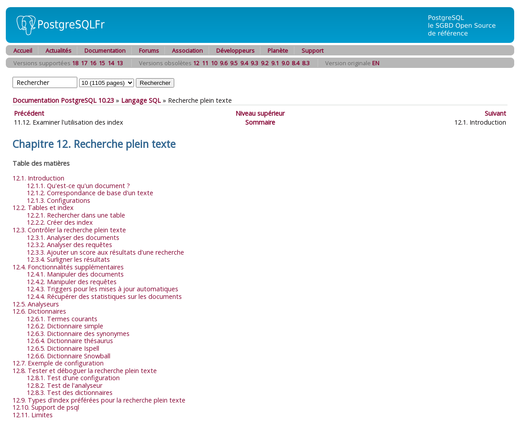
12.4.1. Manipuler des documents (75, 274)
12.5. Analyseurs (36, 304)
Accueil (22, 50)
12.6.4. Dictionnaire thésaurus (70, 340)
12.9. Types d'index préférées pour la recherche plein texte (99, 400)
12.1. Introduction (38, 178)
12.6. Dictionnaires (39, 311)
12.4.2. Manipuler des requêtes (72, 281)
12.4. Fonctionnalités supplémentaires (68, 267)
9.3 (254, 63)
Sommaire (260, 122)
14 (111, 63)
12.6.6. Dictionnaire (68, 356)
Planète (278, 50)
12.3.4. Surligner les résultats (68, 259)
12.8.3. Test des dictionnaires (70, 392)
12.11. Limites (33, 415)
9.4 (244, 63)
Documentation (105, 50)
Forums (149, 50)
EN (375, 63)
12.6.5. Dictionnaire (63, 348)
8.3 (306, 63)
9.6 (223, 63)
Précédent (29, 113)
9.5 (234, 63)
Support (312, 50)
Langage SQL (141, 100)
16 (93, 63)
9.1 (275, 63)
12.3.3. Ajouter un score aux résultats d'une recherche (105, 252)
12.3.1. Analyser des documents (73, 237)
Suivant (495, 113)
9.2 (264, 63)
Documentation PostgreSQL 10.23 (63, 100)
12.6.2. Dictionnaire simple (65, 326)
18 (75, 63)
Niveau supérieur (260, 113)
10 (214, 63)
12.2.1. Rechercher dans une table (76, 215)
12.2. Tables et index (43, 207)
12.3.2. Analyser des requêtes (69, 244)
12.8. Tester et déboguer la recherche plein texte (85, 370)
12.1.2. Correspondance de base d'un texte (90, 193)
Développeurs (235, 50)
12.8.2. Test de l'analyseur (64, 385)
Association (187, 50)
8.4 (295, 63)
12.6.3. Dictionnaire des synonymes (78, 333)
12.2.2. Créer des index (60, 222)
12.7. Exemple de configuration (58, 363)
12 (196, 63)
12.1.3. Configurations (58, 200)
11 (205, 63)
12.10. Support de (46, 407)
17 (84, 63)
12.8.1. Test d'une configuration (73, 377)
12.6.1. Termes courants (62, 319)
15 (102, 63)
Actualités (58, 50)
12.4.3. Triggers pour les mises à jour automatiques (102, 289)
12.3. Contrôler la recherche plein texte (69, 230)
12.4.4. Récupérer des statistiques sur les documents (104, 296)
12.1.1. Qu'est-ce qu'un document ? (78, 185)
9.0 (285, 63)
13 (120, 63)
